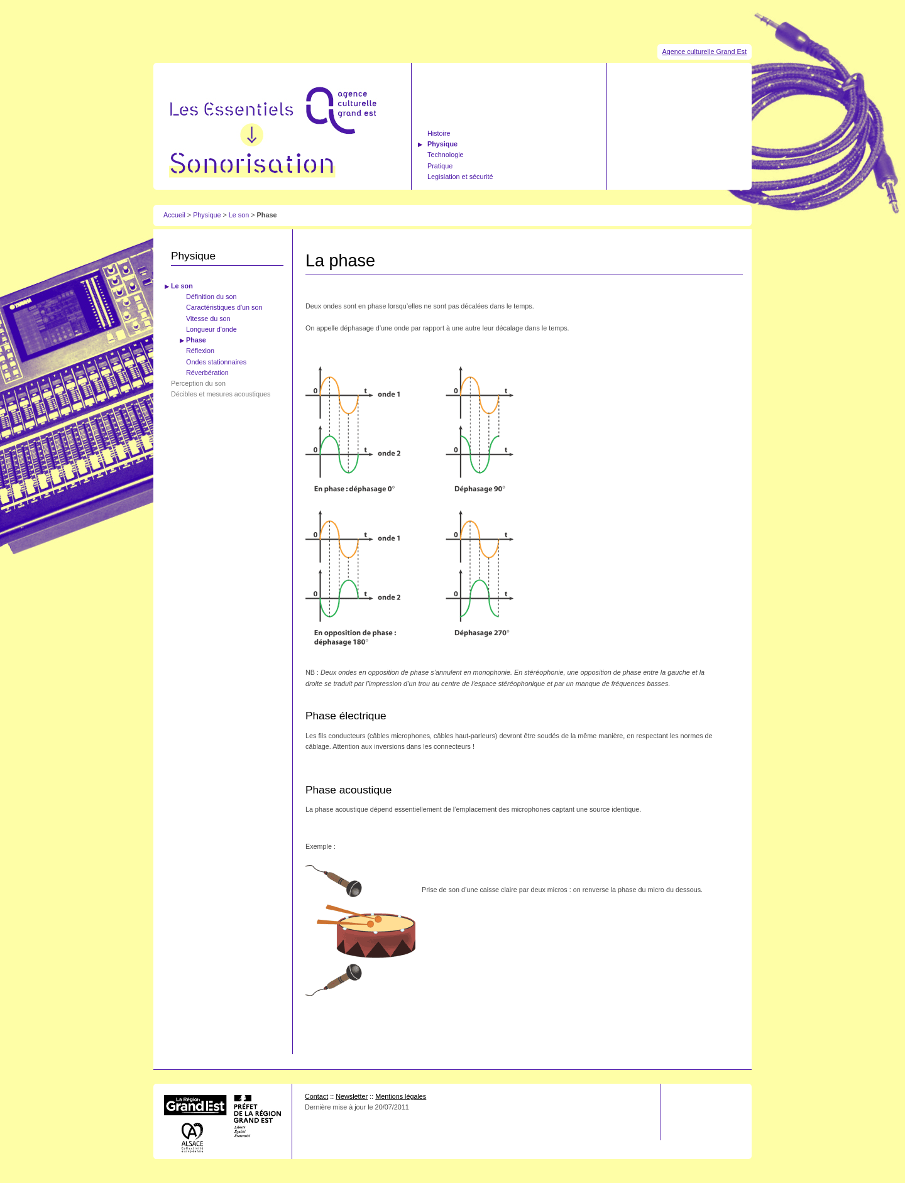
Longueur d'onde (211, 329)
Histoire (439, 133)
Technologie (445, 154)
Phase (196, 340)
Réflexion (200, 350)
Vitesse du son (208, 318)
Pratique (439, 166)
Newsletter (352, 1096)
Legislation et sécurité (460, 176)
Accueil (174, 215)
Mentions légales (400, 1096)
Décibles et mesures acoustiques (220, 394)
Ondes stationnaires (216, 362)
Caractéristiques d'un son (224, 307)
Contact (316, 1096)
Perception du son (198, 383)
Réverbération (207, 372)
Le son (240, 215)
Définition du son (211, 296)
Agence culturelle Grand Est (704, 51)
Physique (442, 144)
